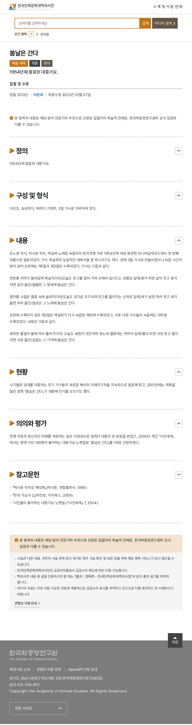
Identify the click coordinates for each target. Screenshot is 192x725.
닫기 (178, 152)
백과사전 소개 (20, 670)
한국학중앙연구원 (33, 656)
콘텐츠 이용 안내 (26, 604)
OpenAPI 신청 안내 (82, 670)
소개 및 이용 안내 (167, 7)
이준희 (38, 96)
